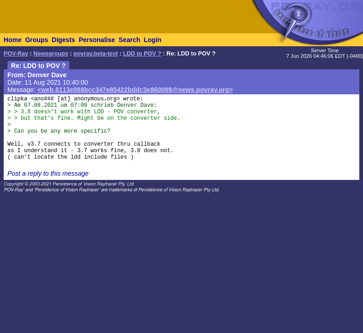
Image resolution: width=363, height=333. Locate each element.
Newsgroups (50, 53)
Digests (63, 39)
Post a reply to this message (48, 173)
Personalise (97, 39)
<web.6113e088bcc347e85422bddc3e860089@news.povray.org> (135, 89)
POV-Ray (16, 53)
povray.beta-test (95, 53)
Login (152, 39)
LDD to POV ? (142, 53)
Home (13, 39)
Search (129, 39)
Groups (36, 39)
